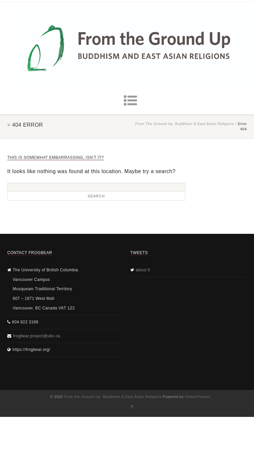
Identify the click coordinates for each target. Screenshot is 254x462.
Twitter (132, 407)
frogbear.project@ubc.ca (36, 336)
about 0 (143, 270)
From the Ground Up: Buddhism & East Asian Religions (184, 124)
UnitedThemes (198, 397)
